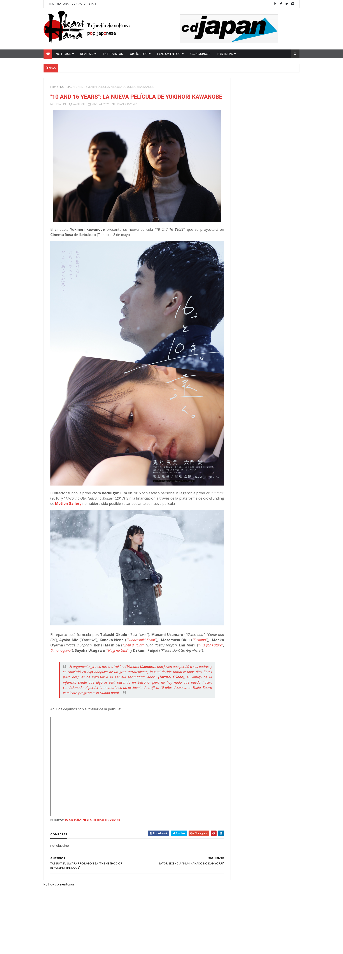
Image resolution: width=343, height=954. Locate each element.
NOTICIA (65, 87)
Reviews (86, 54)
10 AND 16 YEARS (127, 112)
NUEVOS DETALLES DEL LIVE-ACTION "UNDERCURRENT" (265, 127)
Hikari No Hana (58, 3)
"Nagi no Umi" (175, 615)
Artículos (139, 54)
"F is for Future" (94, 615)
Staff (93, 3)
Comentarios (280, 144)
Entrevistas (113, 54)
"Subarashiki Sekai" (157, 604)
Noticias (63, 54)
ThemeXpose (121, 948)
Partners (225, 54)
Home (54, 87)
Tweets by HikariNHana (237, 170)
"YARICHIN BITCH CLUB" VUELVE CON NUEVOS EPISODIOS (265, 92)
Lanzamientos (169, 54)
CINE (64, 112)
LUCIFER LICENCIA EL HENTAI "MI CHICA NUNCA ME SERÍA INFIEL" (267, 109)
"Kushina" (58, 609)
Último (239, 144)
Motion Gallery (120, 475)
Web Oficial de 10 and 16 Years (92, 795)
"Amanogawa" (119, 615)
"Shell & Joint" (172, 609)
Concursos (200, 54)
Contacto (79, 3)
